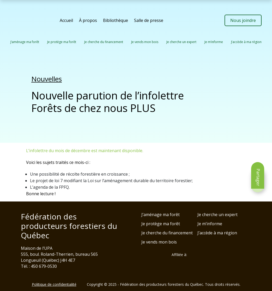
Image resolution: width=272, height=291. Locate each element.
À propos (88, 20)
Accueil (66, 20)
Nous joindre (243, 20)
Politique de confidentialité (54, 284)
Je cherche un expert (181, 42)
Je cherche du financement (103, 42)
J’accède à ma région (246, 42)
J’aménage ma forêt (24, 42)
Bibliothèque (115, 20)
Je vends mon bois (144, 42)
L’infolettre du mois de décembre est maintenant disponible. (84, 150)
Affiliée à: (179, 254)
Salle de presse (148, 20)
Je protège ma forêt (61, 42)
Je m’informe (213, 42)
